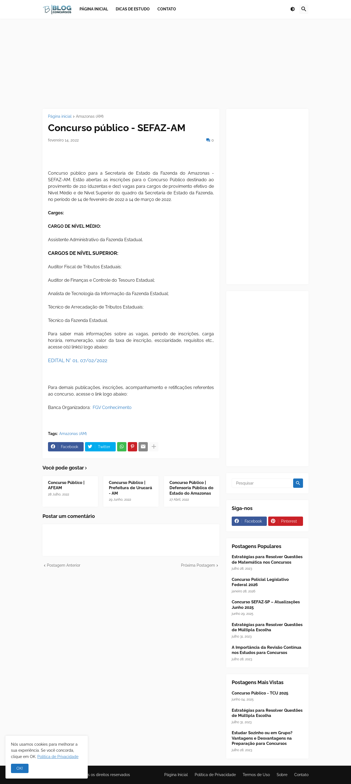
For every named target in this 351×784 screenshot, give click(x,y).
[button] (292, 9)
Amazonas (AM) (90, 116)
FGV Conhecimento (112, 407)
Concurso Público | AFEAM (66, 485)
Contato (301, 775)
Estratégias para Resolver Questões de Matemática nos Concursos (267, 559)
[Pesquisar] (262, 483)
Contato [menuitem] (166, 9)
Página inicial (60, 116)
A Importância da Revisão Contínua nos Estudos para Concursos (266, 650)
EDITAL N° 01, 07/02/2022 (77, 360)
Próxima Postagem (198, 565)
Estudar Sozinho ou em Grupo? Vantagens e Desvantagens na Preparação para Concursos (262, 738)
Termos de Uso (256, 775)
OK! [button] (19, 768)
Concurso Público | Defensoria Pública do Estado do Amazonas (191, 488)
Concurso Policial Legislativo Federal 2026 (260, 582)
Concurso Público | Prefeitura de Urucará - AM (130, 488)
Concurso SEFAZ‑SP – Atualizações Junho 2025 (266, 604)
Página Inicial (176, 775)
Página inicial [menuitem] (94, 9)
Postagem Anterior (63, 565)
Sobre (282, 775)
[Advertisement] (175, 63)
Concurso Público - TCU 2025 (260, 693)
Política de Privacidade (215, 775)
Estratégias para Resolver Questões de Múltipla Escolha (267, 627)
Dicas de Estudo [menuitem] (133, 9)
